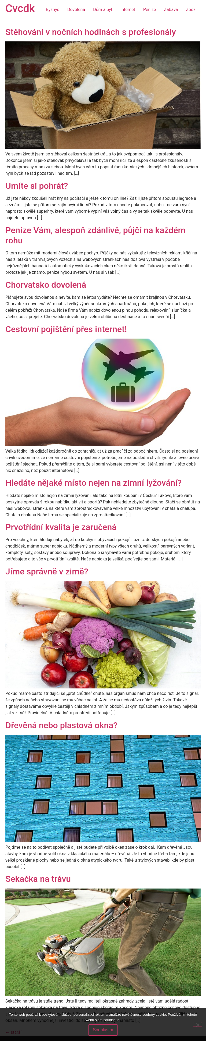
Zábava (171, 9)
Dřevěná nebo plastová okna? (61, 725)
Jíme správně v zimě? (46, 571)
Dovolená (76, 9)
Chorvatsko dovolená (45, 285)
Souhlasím (103, 1030)
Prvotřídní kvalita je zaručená (61, 527)
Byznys (52, 9)
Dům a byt (102, 9)
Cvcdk (20, 8)
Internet (127, 9)
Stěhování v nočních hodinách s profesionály (90, 32)
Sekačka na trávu (38, 879)
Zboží (191, 9)
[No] (197, 1024)
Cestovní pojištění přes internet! (66, 329)
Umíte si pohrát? (36, 186)
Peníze (149, 9)
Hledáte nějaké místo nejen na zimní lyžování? (93, 483)
